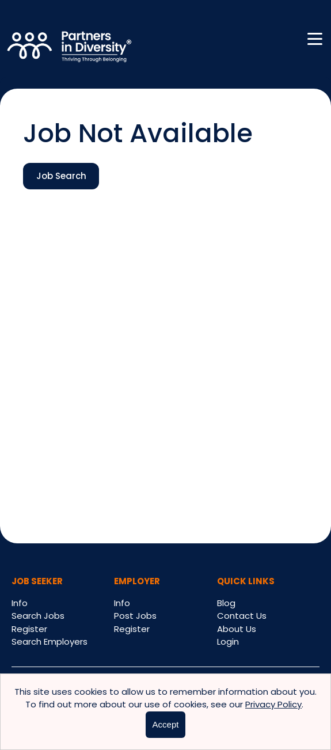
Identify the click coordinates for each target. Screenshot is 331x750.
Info (20, 603)
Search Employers (49, 641)
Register (29, 629)
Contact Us (242, 616)
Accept (166, 724)
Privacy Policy (273, 704)
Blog (226, 603)
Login (228, 641)
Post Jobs (135, 616)
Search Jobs (38, 616)
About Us (236, 629)
